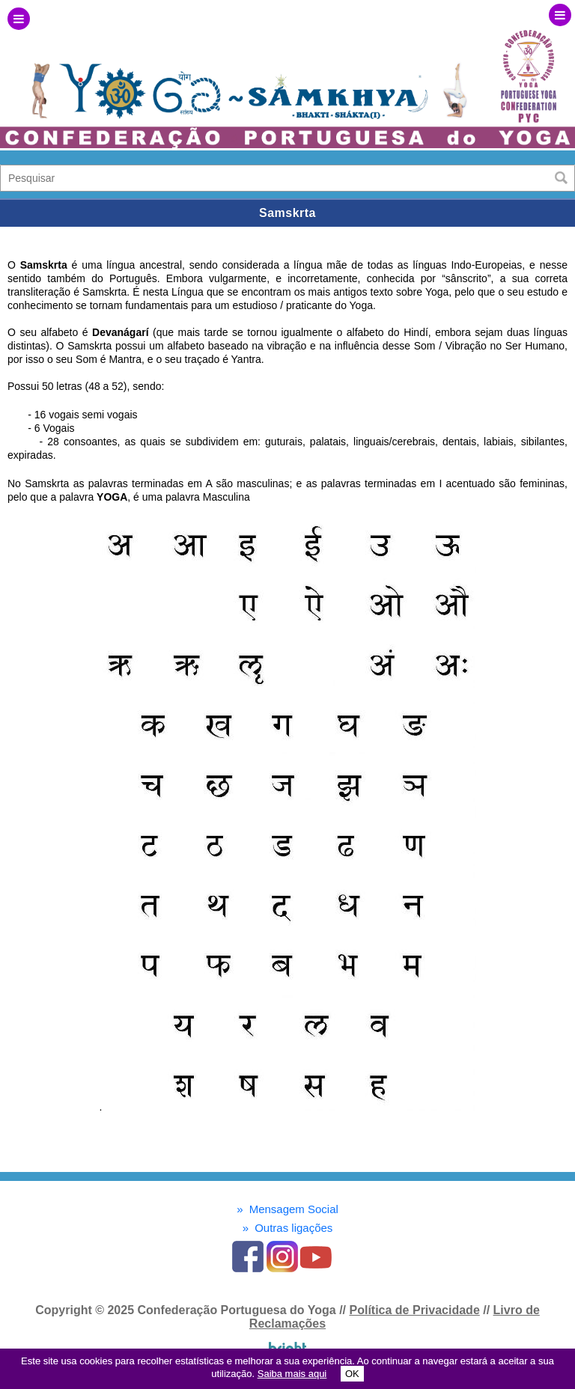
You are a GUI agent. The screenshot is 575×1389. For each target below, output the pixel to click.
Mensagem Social (287, 1209)
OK (352, 1373)
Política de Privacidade (414, 1310)
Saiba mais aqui (292, 1373)
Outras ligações (288, 1227)
